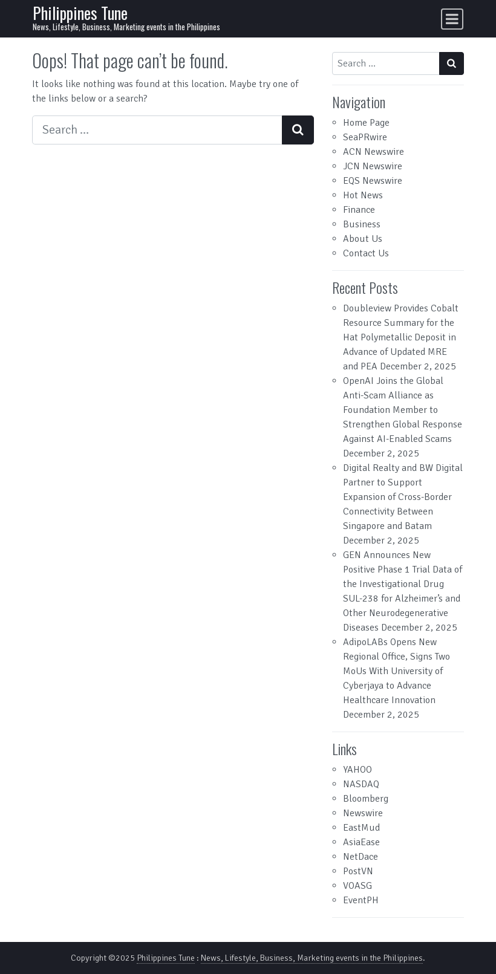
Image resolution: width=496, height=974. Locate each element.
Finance (359, 210)
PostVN (358, 871)
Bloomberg (365, 799)
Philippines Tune (80, 13)
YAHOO (357, 770)
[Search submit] (298, 129)
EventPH (361, 900)
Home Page (366, 123)
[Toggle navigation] (452, 19)
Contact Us (366, 253)
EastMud (361, 828)
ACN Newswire (373, 152)
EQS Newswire (372, 181)
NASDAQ (361, 784)
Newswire (363, 813)
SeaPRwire (365, 137)
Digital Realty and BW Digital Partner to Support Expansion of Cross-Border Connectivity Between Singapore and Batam (403, 497)
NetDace (360, 857)
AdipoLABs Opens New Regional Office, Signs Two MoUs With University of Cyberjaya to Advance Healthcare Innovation (396, 671)
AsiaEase (361, 842)
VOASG (357, 886)
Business (361, 224)
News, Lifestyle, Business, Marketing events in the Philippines (312, 958)
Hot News (363, 195)
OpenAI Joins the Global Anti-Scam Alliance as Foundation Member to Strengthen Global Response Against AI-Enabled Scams (402, 410)
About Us (362, 239)
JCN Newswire (372, 166)
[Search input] (157, 129)
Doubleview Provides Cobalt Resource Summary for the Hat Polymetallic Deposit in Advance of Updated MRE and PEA (400, 337)
